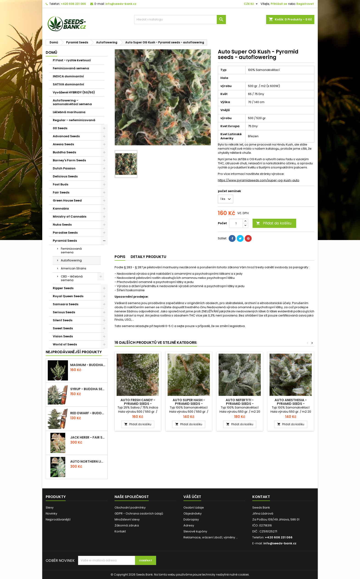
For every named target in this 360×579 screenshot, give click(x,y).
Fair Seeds (61, 192)
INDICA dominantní (68, 76)
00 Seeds (60, 128)
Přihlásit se (279, 4)
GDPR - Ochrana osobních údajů (139, 513)
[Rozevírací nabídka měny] (251, 4)
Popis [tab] (120, 256)
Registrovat (305, 4)
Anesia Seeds (63, 144)
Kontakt (120, 531)
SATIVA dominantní (68, 84)
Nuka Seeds (62, 224)
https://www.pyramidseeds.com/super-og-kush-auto (258, 180)
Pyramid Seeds (65, 240)
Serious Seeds (64, 312)
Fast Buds (60, 184)
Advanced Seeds (66, 136)
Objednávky (192, 513)
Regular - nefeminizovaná (74, 120)
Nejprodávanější (58, 519)
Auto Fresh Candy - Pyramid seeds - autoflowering (138, 404)
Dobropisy (191, 519)
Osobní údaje (193, 507)
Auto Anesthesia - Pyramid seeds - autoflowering (291, 404)
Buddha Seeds (64, 152)
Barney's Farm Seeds (69, 160)
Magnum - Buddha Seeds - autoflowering (88, 365)
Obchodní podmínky (130, 507)
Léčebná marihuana (69, 112)
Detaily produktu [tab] (148, 256)
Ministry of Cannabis (69, 216)
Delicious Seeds (65, 176)
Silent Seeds (62, 320)
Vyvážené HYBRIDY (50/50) (74, 92)
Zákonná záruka (127, 525)
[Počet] (236, 223)
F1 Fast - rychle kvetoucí (72, 60)
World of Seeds (65, 344)
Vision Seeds (63, 336)
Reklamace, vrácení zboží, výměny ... (210, 537)
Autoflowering (71, 260)
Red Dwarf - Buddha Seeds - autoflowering (88, 413)
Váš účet (192, 496)
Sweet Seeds (63, 328)
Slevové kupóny (195, 531)
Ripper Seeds (63, 288)
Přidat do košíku (273, 223)
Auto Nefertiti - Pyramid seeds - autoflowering (239, 404)
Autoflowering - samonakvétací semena (72, 102)
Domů (51, 52)
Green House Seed (67, 200)
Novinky (51, 513)
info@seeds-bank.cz (120, 4)
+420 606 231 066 (73, 4)
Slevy (49, 507)
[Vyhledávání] (180, 19)
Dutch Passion (64, 168)
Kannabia (61, 208)
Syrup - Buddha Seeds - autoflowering (88, 389)
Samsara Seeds (65, 304)
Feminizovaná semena (71, 68)
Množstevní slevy (127, 519)
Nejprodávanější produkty (74, 352)
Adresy (188, 525)
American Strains (73, 268)
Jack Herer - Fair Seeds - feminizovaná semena (88, 437)
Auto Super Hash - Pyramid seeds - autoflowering (189, 404)
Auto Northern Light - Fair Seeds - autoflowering (88, 461)
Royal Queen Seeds (68, 296)
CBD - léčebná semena (72, 278)
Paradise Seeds (65, 232)
